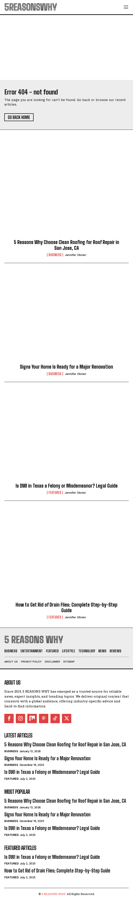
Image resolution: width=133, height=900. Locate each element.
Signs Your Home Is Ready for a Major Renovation (66, 367)
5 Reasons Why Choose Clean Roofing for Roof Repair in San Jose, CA (66, 245)
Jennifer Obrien (75, 255)
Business (55, 255)
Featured (55, 492)
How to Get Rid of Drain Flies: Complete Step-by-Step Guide (66, 607)
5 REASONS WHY (53, 894)
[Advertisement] (66, 47)
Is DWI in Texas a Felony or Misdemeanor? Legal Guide (67, 486)
